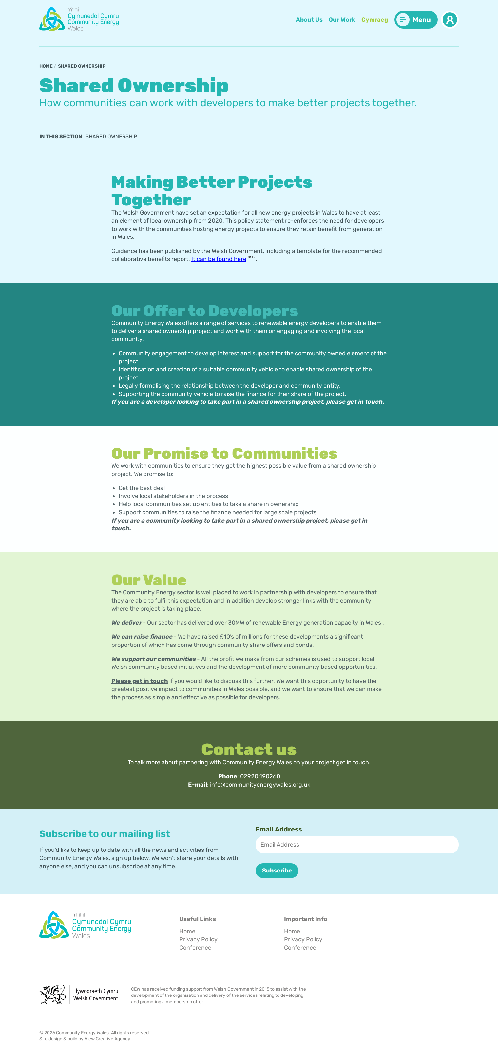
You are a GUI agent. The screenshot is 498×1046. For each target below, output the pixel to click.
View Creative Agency (107, 1039)
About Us (309, 19)
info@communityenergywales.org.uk (260, 784)
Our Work (342, 19)
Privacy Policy (198, 939)
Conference (195, 947)
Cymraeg (374, 19)
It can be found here (218, 259)
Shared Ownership (81, 66)
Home (46, 66)
